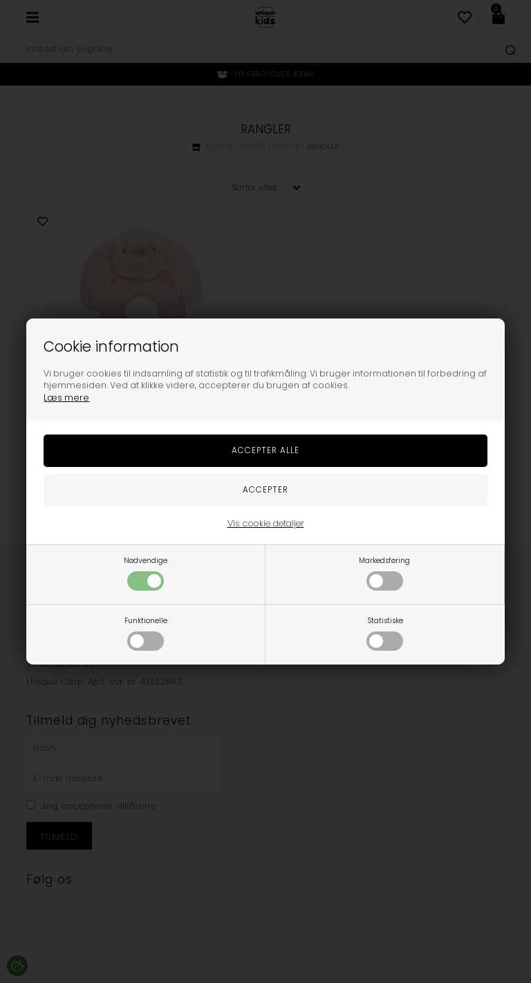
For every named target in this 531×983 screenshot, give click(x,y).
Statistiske (384, 633)
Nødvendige (145, 573)
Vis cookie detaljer (265, 523)
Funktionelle (145, 633)
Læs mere (66, 397)
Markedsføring (384, 573)
